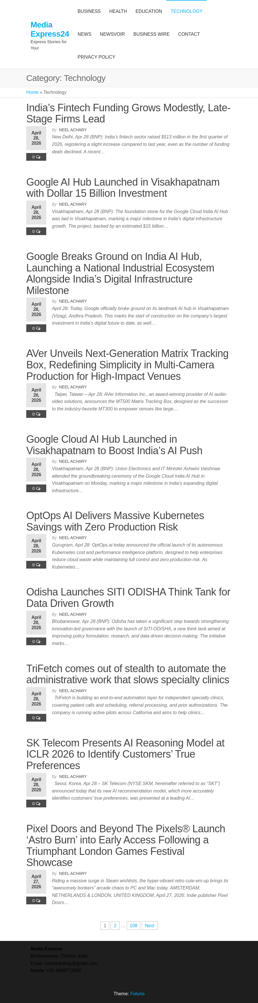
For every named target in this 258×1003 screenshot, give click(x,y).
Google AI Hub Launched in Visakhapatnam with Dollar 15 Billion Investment (123, 187)
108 (134, 925)
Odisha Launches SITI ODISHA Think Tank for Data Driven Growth (128, 597)
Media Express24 (50, 29)
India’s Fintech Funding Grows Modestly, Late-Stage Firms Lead (128, 113)
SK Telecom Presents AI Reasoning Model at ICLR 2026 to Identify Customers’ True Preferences (125, 754)
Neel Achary (73, 130)
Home (32, 92)
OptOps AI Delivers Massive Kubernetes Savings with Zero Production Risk (115, 521)
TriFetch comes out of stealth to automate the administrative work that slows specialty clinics (127, 674)
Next (149, 925)
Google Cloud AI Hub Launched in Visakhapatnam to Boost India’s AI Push (114, 444)
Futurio (137, 993)
